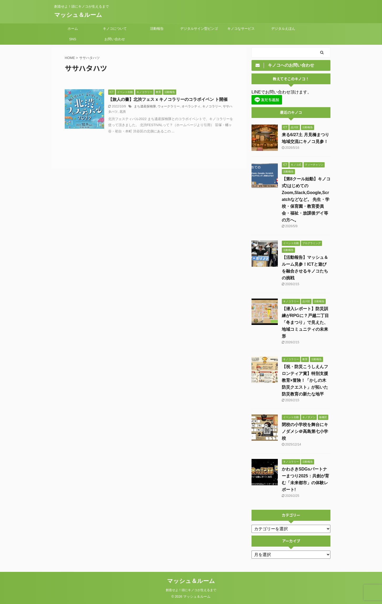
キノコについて (115, 29)
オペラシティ (191, 106)
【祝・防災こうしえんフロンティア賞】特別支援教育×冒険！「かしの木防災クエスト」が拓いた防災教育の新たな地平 (305, 380)
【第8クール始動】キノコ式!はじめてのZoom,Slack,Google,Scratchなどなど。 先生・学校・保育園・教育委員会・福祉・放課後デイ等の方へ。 (306, 199)
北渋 (122, 111)
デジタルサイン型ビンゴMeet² (199, 30)
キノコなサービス (241, 29)
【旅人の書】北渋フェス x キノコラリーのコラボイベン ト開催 (168, 99)
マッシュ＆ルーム (78, 15)
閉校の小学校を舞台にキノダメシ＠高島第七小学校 (305, 431)
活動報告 (157, 29)
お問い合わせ (114, 39)
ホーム (73, 29)
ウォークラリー (169, 106)
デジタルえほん (283, 29)
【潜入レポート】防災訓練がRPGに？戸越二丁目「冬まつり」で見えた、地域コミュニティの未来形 (305, 322)
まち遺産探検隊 (145, 106)
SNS (72, 39)
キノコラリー (211, 106)
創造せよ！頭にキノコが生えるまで (191, 590)
